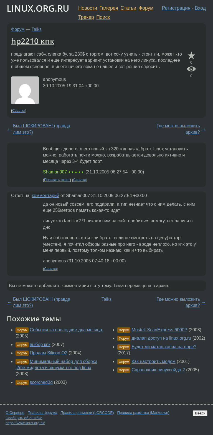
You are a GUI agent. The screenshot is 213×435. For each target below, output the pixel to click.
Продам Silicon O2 (48, 353)
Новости (87, 8)
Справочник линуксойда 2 (158, 369)
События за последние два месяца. (66, 329)
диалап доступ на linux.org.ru (161, 338)
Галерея (109, 8)
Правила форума (42, 413)
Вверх (200, 413)
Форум (146, 8)
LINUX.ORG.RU (38, 8)
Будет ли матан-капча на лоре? (164, 346)
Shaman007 (55, 172)
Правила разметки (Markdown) (143, 413)
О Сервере (15, 413)
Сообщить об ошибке (24, 418)
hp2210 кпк (32, 41)
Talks (37, 29)
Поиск (103, 17)
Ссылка (18, 111)
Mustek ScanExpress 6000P (159, 329)
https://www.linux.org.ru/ (25, 423)
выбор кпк (40, 344)
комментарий (45, 195)
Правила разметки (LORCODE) (87, 413)
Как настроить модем (154, 361)
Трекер (86, 17)
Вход (200, 8)
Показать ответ (57, 180)
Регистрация (176, 8)
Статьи (128, 8)
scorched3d (41, 382)
